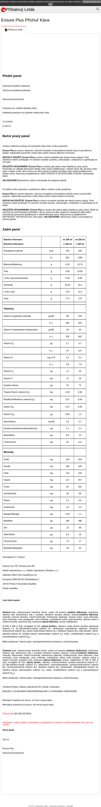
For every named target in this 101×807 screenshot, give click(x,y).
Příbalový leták (13, 29)
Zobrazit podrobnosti (91, 2)
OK (50, 4)
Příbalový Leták (18, 9)
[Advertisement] (50, 53)
